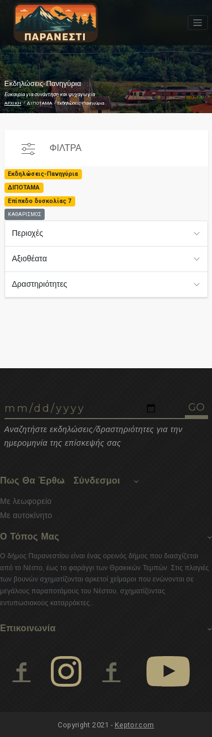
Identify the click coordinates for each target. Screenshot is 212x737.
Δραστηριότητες (39, 284)
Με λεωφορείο (25, 501)
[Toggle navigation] (198, 22)
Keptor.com (134, 725)
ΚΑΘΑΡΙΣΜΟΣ (24, 214)
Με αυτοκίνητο (26, 515)
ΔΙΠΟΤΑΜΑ (39, 103)
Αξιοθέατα (29, 258)
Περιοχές (27, 233)
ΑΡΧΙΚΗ (13, 103)
